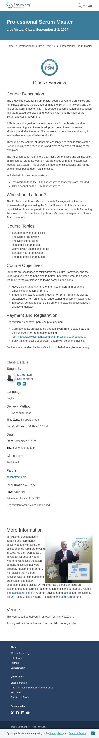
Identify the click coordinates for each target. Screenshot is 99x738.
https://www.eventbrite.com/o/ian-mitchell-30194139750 (50, 336)
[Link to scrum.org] (12, 712)
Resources (16, 692)
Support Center (18, 667)
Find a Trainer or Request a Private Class (32, 687)
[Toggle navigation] (90, 5)
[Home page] (18, 5)
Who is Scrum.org (20, 653)
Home (10, 46)
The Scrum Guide (20, 697)
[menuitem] (81, 5)
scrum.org (67, 596)
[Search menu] (81, 5)
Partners (15, 663)
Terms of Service (77, 733)
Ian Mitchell (24, 375)
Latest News (17, 658)
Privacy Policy (56, 733)
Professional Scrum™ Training (37, 46)
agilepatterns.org (16, 477)
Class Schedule (19, 682)
